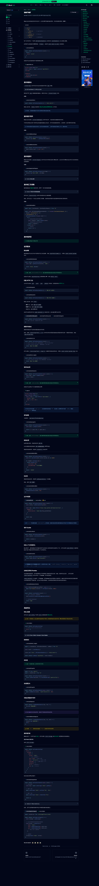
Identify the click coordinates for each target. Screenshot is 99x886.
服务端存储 (26, 733)
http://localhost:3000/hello (46, 107)
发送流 (25, 660)
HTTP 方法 (61, 283)
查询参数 (26, 415)
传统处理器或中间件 (29, 698)
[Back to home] (10, 5)
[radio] (33, 843)
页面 (40, 110)
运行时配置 (26, 496)
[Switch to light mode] (89, 5)
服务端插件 (27, 156)
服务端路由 (27, 82)
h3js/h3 (32, 188)
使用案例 (26, 246)
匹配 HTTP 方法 (28, 280)
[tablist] (51, 316)
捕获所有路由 (27, 326)
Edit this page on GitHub (55, 846)
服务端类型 (27, 237)
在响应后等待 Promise (30, 570)
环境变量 (67, 523)
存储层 (37, 736)
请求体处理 (26, 367)
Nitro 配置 (26, 612)
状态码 (25, 476)
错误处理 (26, 440)
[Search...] (87, 5)
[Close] (92, 2)
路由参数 (26, 250)
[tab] (31, 316)
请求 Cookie (27, 527)
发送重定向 (26, 683)
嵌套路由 (26, 640)
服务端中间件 (28, 116)
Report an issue (45, 846)
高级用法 (26, 608)
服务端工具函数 (29, 184)
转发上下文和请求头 (29, 545)
